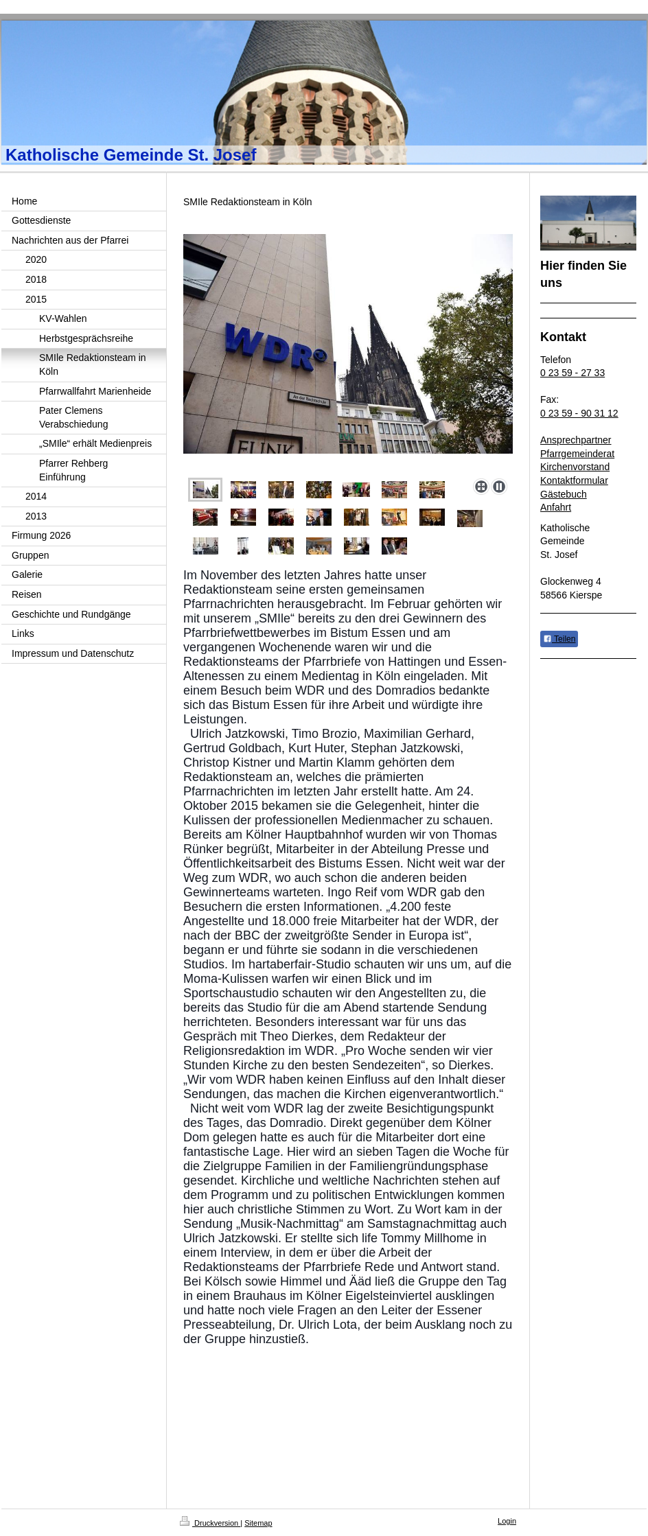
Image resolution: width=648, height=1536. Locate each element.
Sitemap (258, 1523)
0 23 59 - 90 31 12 (579, 413)
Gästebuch (563, 494)
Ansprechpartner (576, 439)
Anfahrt (555, 507)
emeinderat (590, 453)
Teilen (559, 639)
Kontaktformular (574, 480)
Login (507, 1521)
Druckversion (210, 1523)
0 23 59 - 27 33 (572, 372)
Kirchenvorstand (575, 466)
